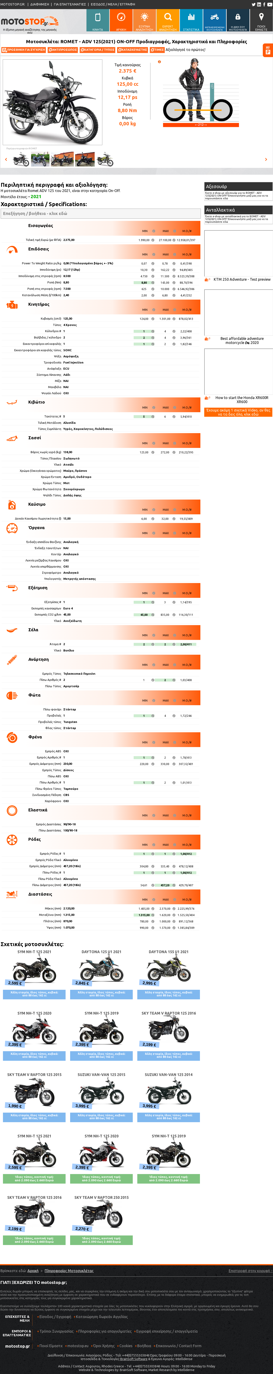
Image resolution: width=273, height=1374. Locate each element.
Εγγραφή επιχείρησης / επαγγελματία (166, 1333)
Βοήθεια (144, 1346)
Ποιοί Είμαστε (51, 1346)
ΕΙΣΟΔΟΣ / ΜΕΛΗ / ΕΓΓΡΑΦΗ (113, 4)
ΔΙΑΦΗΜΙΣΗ (39, 4)
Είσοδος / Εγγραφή (55, 1317)
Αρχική (33, 1271)
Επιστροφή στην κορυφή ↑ (251, 1271)
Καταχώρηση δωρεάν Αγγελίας (102, 1317)
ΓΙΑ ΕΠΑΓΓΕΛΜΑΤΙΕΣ (70, 4)
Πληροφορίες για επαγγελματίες (104, 1333)
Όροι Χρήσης (104, 1346)
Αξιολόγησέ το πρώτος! (185, 50)
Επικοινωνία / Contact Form (179, 1346)
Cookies (126, 1346)
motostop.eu (78, 1346)
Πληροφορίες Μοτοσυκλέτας (69, 1271)
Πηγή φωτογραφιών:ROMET (21, 148)
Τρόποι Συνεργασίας (55, 1333)
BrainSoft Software (134, 1359)
